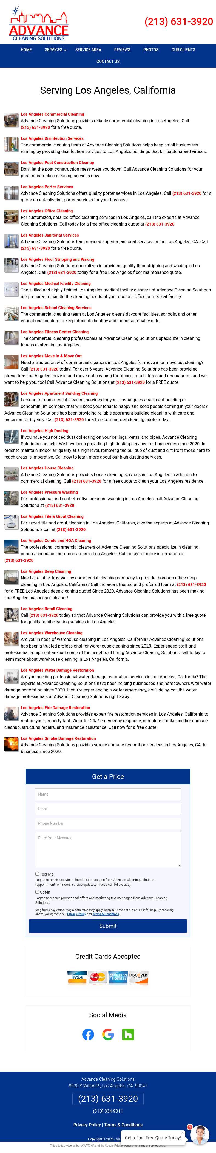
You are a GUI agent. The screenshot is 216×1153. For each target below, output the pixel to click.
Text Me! (47, 870)
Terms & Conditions (106, 910)
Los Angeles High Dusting (45, 426)
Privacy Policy (76, 910)
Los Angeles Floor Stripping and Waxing (57, 254)
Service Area (88, 50)
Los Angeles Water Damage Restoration (57, 665)
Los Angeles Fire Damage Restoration (55, 703)
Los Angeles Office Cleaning (47, 206)
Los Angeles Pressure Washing (49, 487)
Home (26, 50)
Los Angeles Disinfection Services (52, 134)
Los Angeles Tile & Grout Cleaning (52, 512)
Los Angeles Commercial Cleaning (52, 109)
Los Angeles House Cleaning (47, 463)
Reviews (122, 50)
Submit (107, 921)
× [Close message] (182, 1132)
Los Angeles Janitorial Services (50, 230)
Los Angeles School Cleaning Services (56, 303)
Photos (150, 50)
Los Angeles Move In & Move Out (51, 351)
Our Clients (183, 50)
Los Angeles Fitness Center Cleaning (55, 327)
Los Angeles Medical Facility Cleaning (56, 279)
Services (56, 52)
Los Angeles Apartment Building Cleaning (59, 389)
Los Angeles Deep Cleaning (46, 567)
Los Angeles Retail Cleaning (46, 604)
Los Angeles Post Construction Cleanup (57, 158)
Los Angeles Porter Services (47, 182)
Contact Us (108, 61)
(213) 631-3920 (178, 21)
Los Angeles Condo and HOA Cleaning (56, 536)
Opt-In (45, 888)
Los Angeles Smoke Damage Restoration (58, 734)
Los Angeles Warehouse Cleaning (52, 628)
